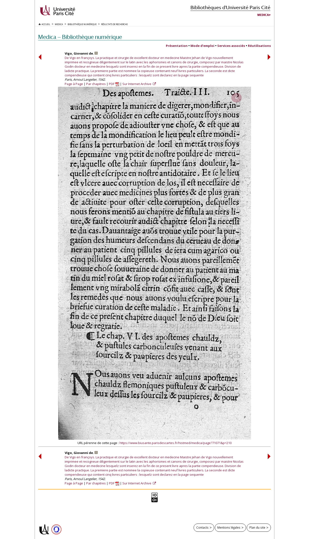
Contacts (202, 527)
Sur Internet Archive (137, 84)
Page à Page (74, 84)
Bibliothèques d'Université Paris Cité (230, 7)
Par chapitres (96, 84)
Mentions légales (228, 527)
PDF (114, 84)
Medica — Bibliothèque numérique (80, 37)
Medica (263, 15)
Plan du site (257, 527)
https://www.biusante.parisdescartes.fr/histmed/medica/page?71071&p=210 (175, 443)
